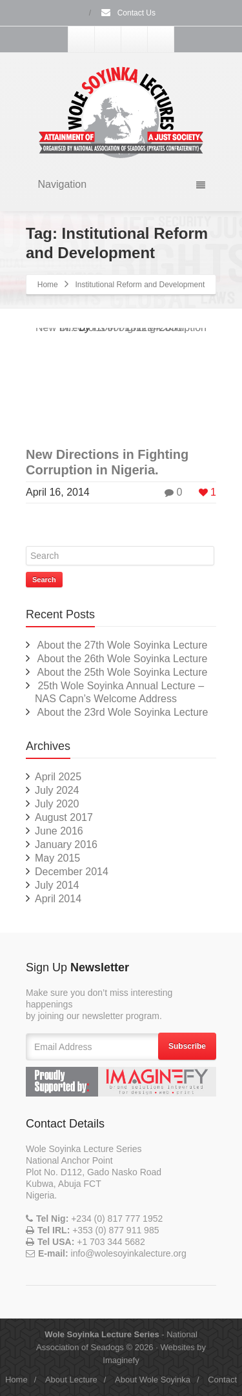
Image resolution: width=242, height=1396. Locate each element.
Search (44, 579)
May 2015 (57, 858)
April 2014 (58, 898)
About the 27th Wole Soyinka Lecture (122, 645)
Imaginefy (121, 1360)
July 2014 (57, 885)
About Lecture (71, 1379)
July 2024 (57, 790)
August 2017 (64, 817)
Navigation (121, 184)
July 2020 (57, 803)
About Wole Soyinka (152, 1379)
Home (47, 284)
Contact (222, 1379)
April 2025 (58, 776)
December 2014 (71, 871)
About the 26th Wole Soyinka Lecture (122, 658)
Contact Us (128, 12)
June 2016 (59, 830)
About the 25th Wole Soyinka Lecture (122, 672)
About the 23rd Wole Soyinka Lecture (122, 712)
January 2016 (66, 844)
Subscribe (187, 1046)
